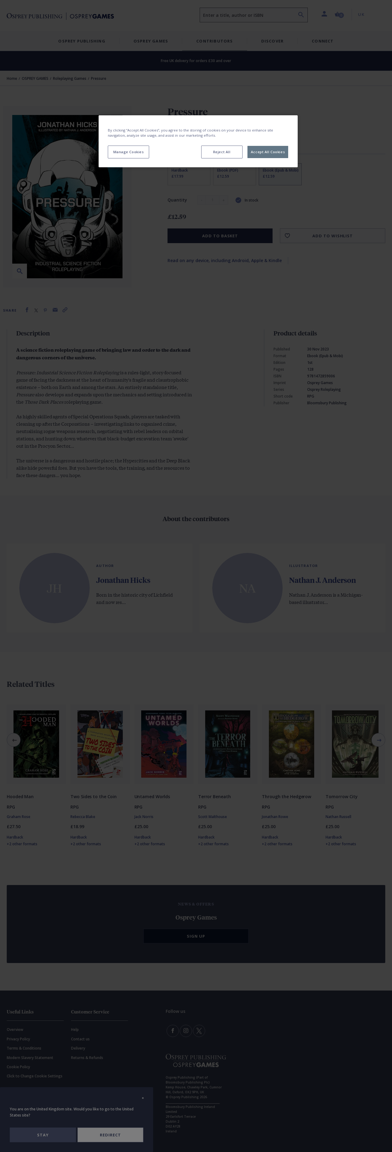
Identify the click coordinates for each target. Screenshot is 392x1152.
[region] (198, 141)
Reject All (222, 152)
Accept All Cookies (268, 152)
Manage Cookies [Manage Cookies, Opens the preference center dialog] (128, 152)
